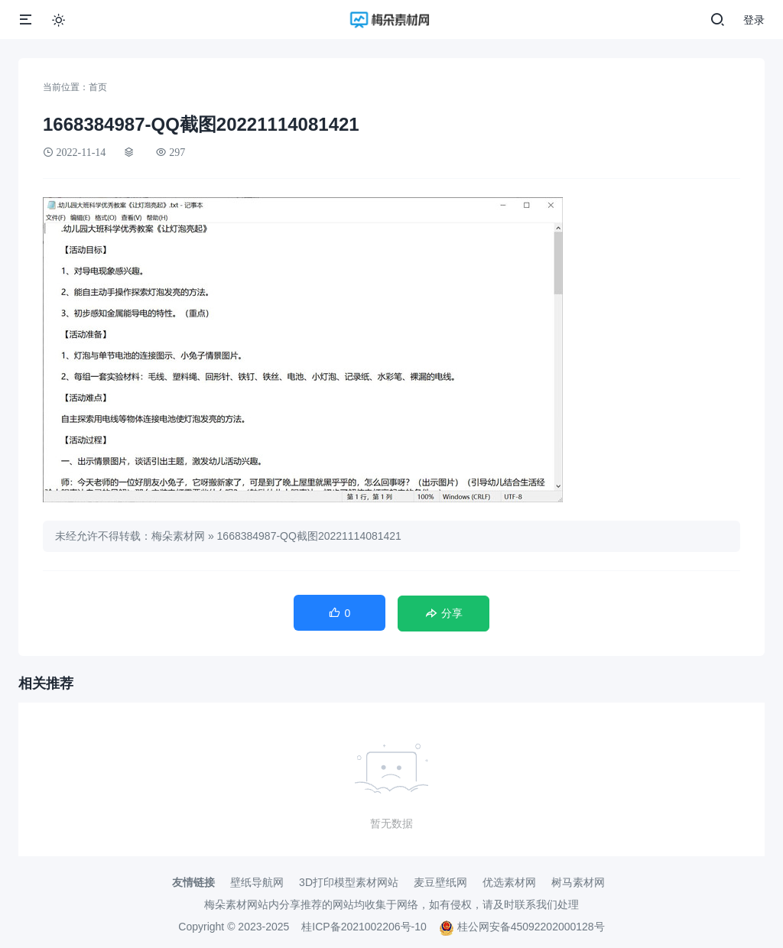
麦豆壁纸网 (440, 882)
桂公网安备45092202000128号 (522, 926)
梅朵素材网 (178, 536)
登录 (754, 20)
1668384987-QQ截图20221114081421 (309, 536)
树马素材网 (578, 882)
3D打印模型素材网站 (348, 882)
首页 (98, 87)
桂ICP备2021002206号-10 (363, 926)
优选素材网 (509, 882)
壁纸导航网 (257, 882)
